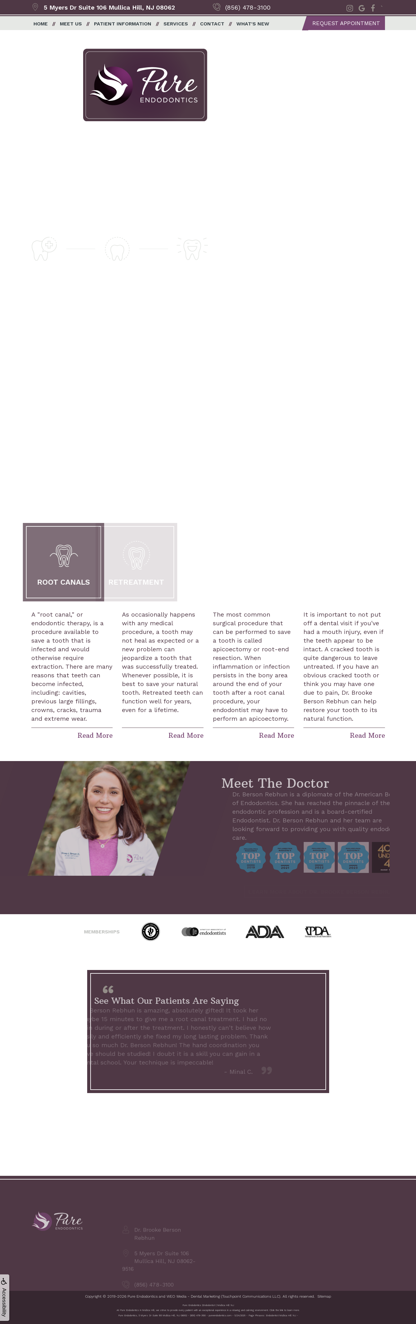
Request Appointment (346, 23)
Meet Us (71, 24)
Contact (212, 24)
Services (175, 24)
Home (41, 24)
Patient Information (122, 24)
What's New (252, 24)
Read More (95, 735)
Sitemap (324, 1296)
